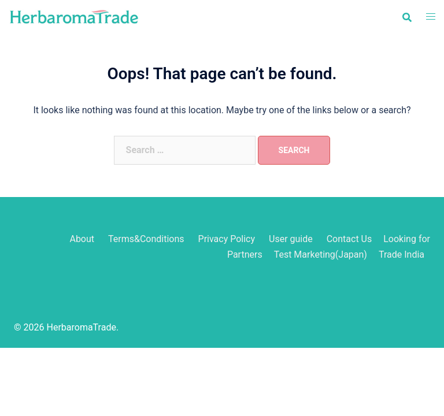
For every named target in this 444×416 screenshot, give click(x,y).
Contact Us (349, 238)
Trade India (401, 254)
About (81, 238)
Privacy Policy (227, 238)
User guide (292, 238)
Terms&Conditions (146, 238)
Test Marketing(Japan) (320, 254)
